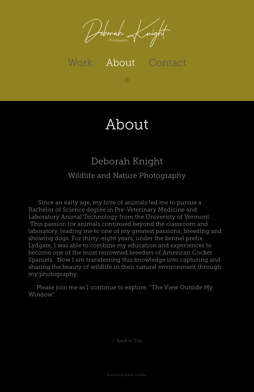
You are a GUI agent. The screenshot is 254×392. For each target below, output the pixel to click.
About (120, 62)
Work (80, 62)
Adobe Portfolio (136, 375)
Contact (167, 62)
